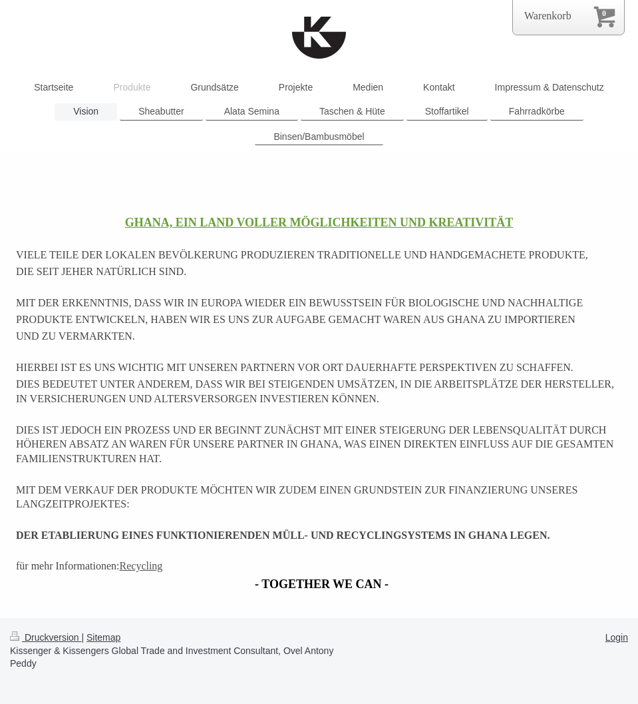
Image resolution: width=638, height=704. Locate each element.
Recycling (141, 565)
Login (616, 637)
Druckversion (45, 637)
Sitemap (103, 637)
